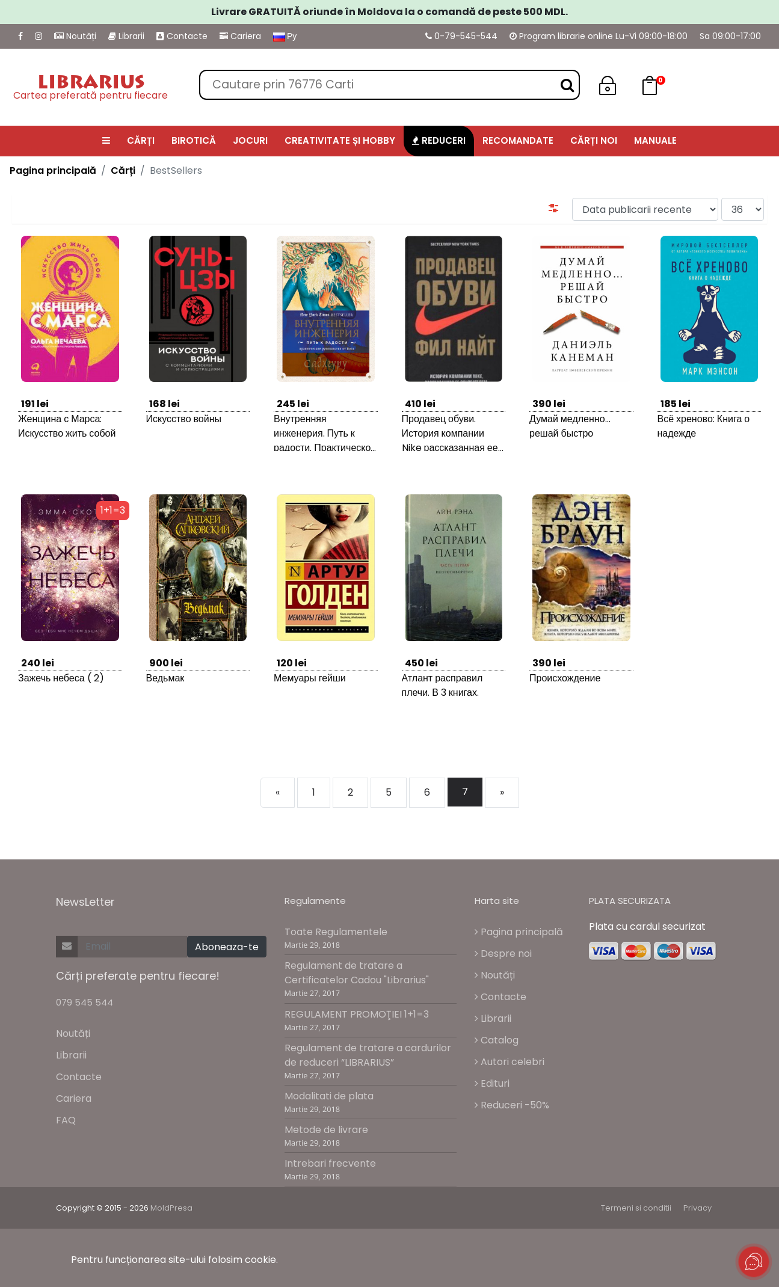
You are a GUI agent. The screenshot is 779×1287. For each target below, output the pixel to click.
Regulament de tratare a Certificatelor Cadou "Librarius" (357, 973)
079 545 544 (84, 1002)
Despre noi (503, 953)
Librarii (126, 36)
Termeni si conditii (636, 1208)
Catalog (497, 1040)
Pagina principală (53, 170)
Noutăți (75, 36)
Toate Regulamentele (336, 932)
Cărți (123, 170)
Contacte (182, 36)
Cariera (240, 36)
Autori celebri (509, 1062)
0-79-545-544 (461, 36)
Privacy (697, 1208)
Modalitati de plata (329, 1096)
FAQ (66, 1120)
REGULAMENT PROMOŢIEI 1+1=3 (357, 1014)
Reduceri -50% (512, 1105)
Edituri (492, 1083)
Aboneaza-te (227, 947)
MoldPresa (171, 1208)
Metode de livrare (326, 1130)
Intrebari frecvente (330, 1163)
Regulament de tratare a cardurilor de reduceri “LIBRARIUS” (368, 1055)
